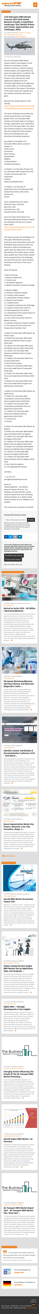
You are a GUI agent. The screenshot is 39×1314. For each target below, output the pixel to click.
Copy (31, 520)
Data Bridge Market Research (12, 1136)
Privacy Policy (15, 1306)
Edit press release (13, 559)
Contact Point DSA (7, 1308)
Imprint (7, 1306)
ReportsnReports (21, 37)
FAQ (3, 1306)
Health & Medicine (17, 676)
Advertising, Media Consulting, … (21, 894)
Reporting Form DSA (20, 1308)
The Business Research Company (14, 1068)
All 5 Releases (8, 856)
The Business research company (13, 1205)
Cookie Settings (31, 1308)
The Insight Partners (10, 896)
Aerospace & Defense (17, 961)
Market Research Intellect (11, 963)
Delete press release (13, 556)
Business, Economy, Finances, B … (21, 603)
